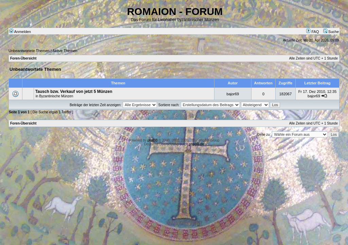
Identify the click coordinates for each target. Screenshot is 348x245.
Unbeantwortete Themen (29, 51)
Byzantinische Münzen (56, 96)
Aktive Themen (64, 51)
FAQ (312, 32)
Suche (331, 32)
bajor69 (233, 94)
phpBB (152, 140)
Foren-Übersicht (23, 58)
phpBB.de (196, 144)
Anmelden (20, 32)
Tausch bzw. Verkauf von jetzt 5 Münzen (73, 91)
